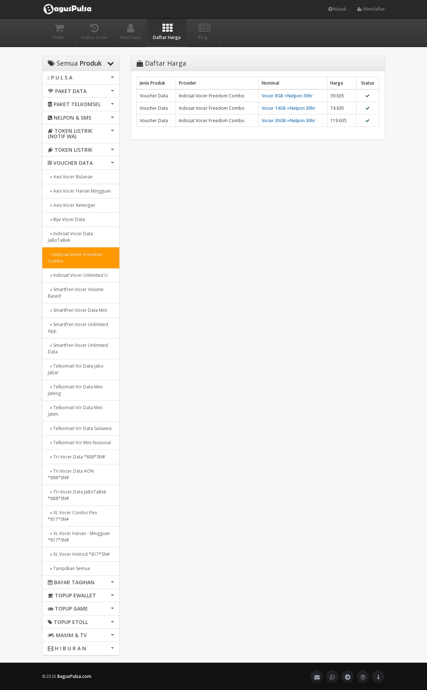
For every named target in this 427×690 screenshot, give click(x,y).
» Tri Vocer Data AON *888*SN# (71, 474)
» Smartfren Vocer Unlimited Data (78, 348)
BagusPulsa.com (74, 676)
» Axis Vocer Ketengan (71, 205)
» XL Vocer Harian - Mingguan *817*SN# (79, 536)
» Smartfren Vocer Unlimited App (78, 327)
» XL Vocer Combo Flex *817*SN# (72, 515)
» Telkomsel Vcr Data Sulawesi (80, 428)
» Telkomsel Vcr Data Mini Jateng (75, 390)
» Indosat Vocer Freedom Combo (75, 257)
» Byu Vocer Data (66, 219)
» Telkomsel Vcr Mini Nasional (79, 442)
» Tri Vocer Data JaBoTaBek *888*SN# (77, 495)
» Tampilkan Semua (69, 568)
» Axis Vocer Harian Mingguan (79, 191)
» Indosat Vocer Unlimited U (78, 275)
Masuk (337, 9)
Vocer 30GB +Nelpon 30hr (288, 120)
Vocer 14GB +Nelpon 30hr (288, 108)
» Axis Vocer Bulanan (70, 177)
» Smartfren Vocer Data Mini (77, 310)
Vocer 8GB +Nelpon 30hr (287, 96)
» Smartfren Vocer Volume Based (76, 292)
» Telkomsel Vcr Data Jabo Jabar (76, 369)
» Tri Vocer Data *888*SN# (76, 457)
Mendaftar (371, 9)
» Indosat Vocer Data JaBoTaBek (70, 236)
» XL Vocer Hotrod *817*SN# (79, 554)
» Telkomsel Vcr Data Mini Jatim (75, 410)
